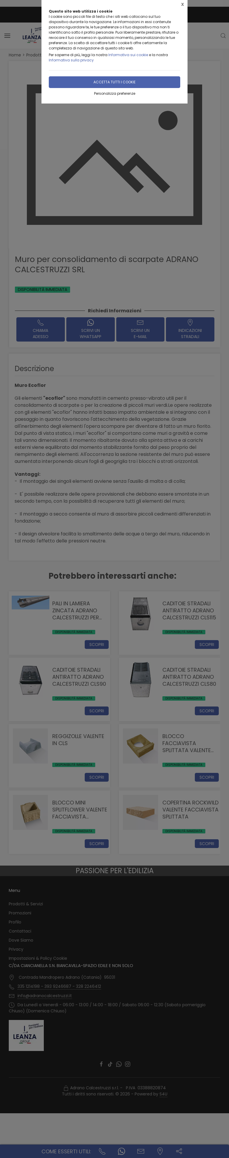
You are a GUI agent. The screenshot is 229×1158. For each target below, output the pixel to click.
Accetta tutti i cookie (114, 82)
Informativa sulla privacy (71, 60)
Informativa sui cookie (128, 54)
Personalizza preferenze (114, 93)
